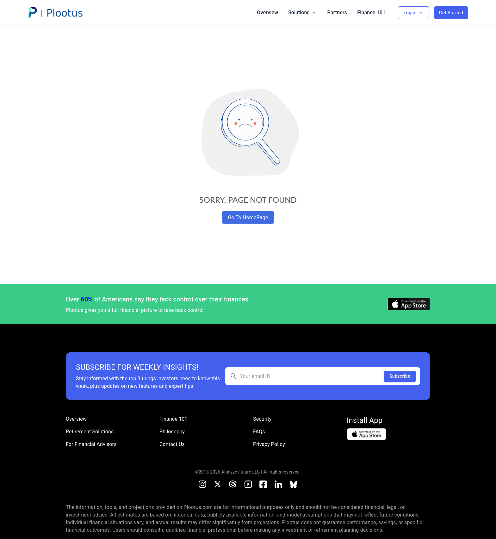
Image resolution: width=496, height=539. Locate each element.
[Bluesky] (293, 484)
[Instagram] (202, 484)
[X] (217, 484)
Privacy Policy (269, 444)
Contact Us (172, 444)
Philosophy (172, 432)
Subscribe (400, 376)
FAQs (259, 432)
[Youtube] (248, 484)
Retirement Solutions (90, 432)
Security (262, 419)
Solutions (302, 12)
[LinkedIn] (278, 484)
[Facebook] (263, 484)
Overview (267, 12)
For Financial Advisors (91, 444)
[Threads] (233, 484)
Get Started (451, 12)
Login (413, 12)
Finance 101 (371, 12)
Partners (337, 12)
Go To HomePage (248, 217)
